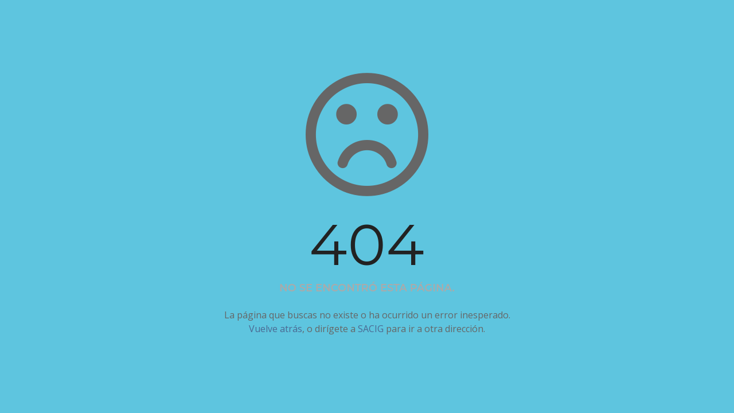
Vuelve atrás (275, 328)
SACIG (371, 328)
